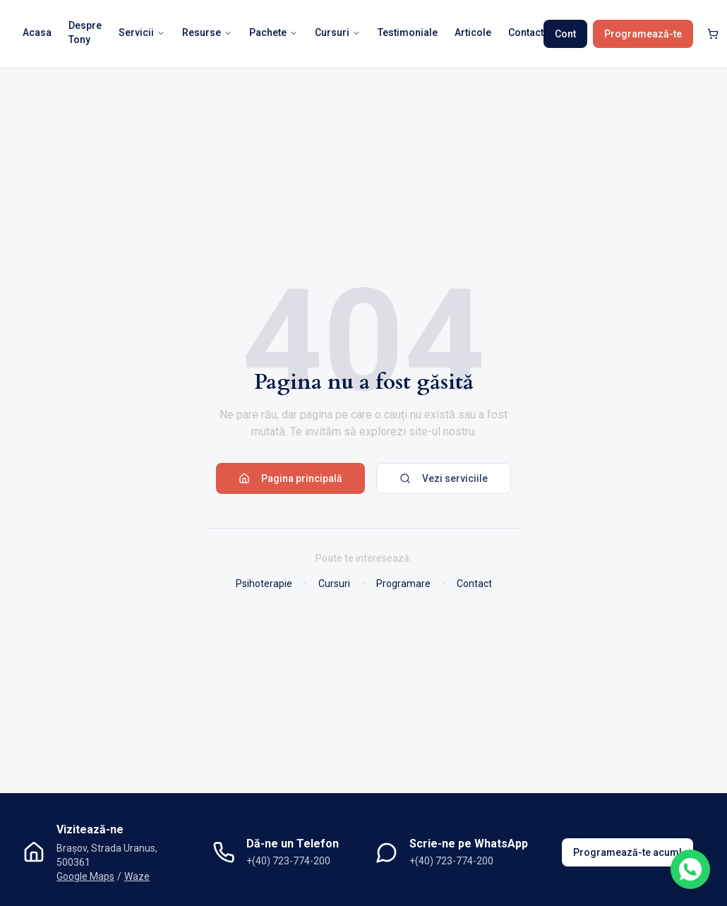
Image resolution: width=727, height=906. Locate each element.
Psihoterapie (264, 583)
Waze (137, 876)
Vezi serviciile (443, 478)
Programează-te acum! (627, 852)
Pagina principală (290, 478)
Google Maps (85, 876)
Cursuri (334, 583)
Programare (403, 583)
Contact (474, 583)
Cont (565, 34)
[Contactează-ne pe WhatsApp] (690, 869)
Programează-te (643, 34)
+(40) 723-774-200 (288, 860)
